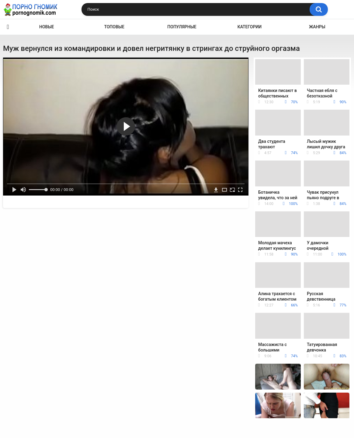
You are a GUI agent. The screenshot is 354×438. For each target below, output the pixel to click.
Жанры (317, 26)
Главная (8, 27)
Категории (250, 26)
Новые (46, 26)
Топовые (114, 26)
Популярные (181, 26)
